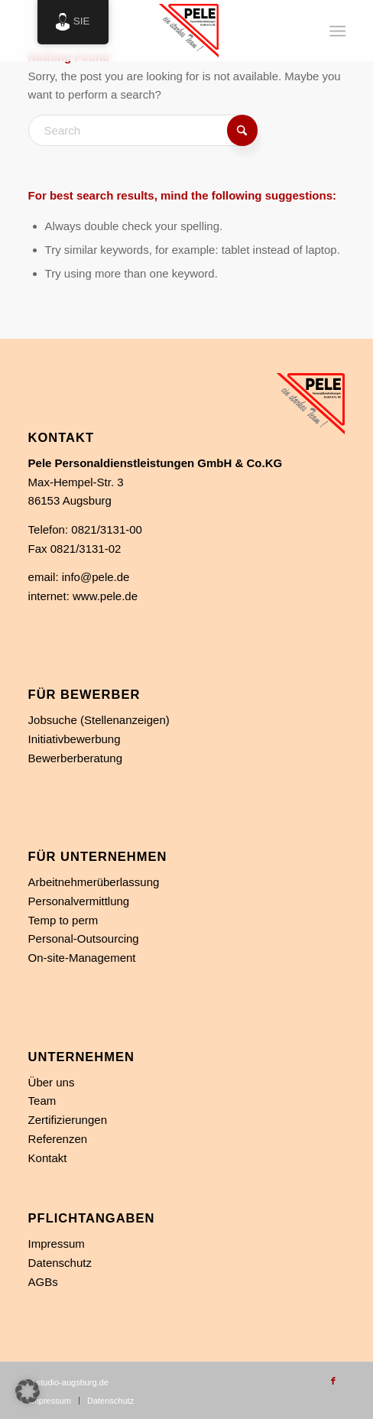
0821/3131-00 (106, 529)
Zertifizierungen (67, 1119)
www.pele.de (105, 595)
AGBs (43, 1281)
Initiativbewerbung (74, 738)
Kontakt (47, 1157)
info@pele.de (96, 576)
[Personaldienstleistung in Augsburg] (155, 30)
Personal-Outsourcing (83, 938)
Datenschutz (60, 1262)
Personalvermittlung (79, 901)
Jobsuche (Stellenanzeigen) (99, 719)
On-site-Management (82, 957)
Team (42, 1100)
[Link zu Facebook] (333, 1380)
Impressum (56, 1243)
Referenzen (58, 1138)
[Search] (143, 130)
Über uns (51, 1082)
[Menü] (335, 31)
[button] (27, 1391)
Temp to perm (63, 920)
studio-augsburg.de (73, 1382)
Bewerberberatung (75, 758)
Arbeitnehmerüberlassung (94, 881)
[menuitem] (335, 31)
